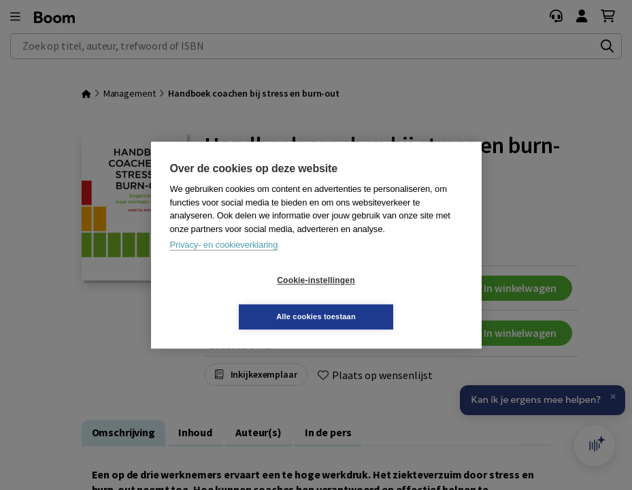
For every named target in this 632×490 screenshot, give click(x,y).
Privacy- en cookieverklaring (224, 263)
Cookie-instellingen (234, 299)
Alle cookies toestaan (397, 298)
